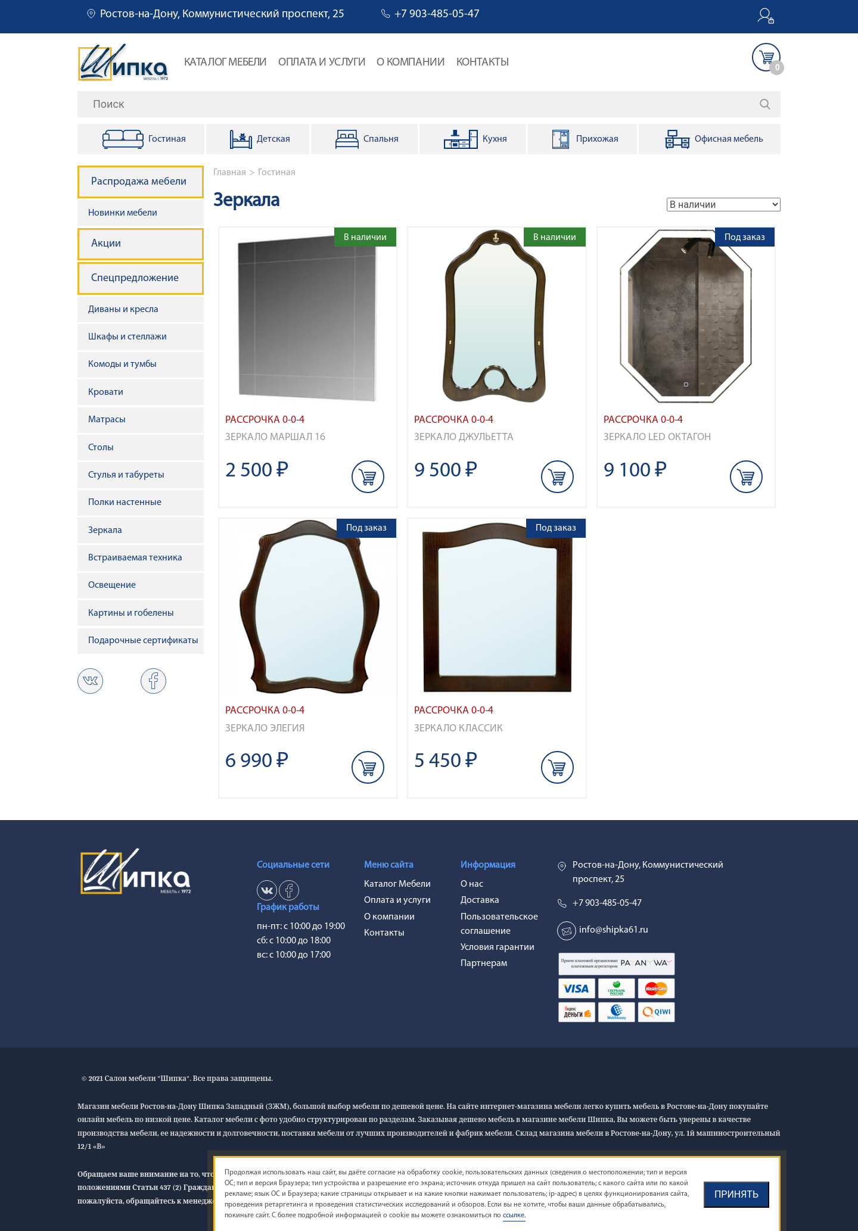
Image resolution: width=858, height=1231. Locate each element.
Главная (229, 172)
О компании (410, 62)
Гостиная (277, 172)
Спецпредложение (135, 278)
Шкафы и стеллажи (127, 337)
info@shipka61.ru (613, 930)
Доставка (480, 900)
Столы (101, 448)
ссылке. (514, 1215)
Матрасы (107, 420)
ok (153, 681)
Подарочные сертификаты (143, 641)
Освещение (112, 585)
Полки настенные (124, 502)
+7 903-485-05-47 (437, 14)
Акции (106, 244)
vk (90, 681)
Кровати (105, 392)
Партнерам (484, 963)
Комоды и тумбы (122, 364)
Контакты (482, 62)
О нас (472, 884)
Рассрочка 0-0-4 (264, 420)
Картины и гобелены (131, 613)
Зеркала (105, 530)
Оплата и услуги (321, 62)
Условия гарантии (497, 947)
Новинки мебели (122, 213)
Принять (736, 1194)
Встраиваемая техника (135, 558)
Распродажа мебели (138, 182)
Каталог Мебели (225, 62)
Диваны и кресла (123, 309)
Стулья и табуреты (126, 475)
